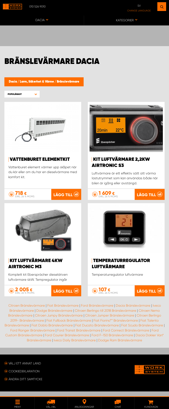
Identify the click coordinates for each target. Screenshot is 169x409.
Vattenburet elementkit (40, 159)
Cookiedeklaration (24, 376)
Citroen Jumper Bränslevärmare (109, 320)
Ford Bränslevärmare (97, 310)
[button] (22, 94)
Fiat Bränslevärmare (63, 310)
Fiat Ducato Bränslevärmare (97, 330)
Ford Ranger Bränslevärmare (32, 335)
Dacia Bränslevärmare (133, 310)
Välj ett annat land (25, 368)
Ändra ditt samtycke (25, 384)
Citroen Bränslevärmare (26, 310)
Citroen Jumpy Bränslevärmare (59, 320)
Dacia (13, 81)
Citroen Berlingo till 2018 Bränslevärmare (105, 315)
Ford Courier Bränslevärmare (67, 340)
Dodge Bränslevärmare (54, 315)
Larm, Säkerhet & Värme (37, 81)
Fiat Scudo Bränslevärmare (142, 330)
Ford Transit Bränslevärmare (79, 335)
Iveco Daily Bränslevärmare (75, 345)
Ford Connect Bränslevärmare (126, 335)
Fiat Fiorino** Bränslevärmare (116, 325)
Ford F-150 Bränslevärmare (112, 340)
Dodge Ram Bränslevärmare (120, 345)
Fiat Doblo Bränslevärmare (52, 330)
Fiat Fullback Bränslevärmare (68, 325)
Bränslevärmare (68, 81)
